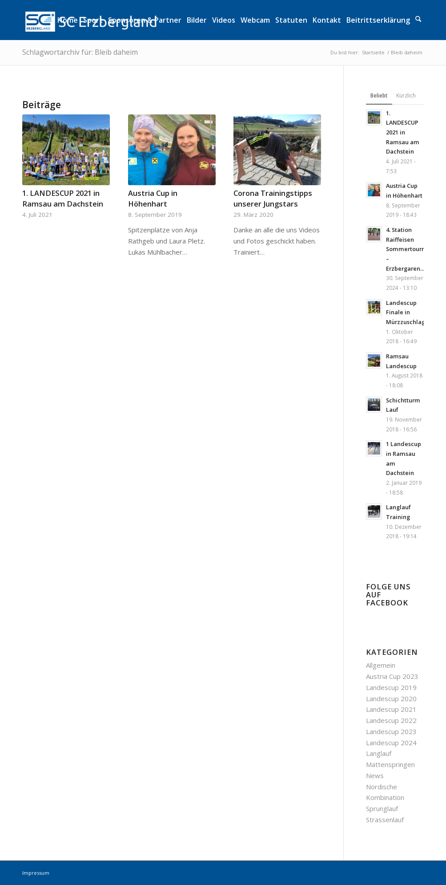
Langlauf (378, 753)
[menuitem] (67, 20)
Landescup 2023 (391, 731)
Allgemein (380, 665)
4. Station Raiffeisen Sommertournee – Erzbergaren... (409, 249)
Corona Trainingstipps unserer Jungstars (272, 198)
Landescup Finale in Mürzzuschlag (405, 312)
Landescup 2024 (391, 742)
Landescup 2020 (391, 698)
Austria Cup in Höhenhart (152, 198)
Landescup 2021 (391, 709)
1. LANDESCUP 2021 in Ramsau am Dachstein (62, 198)
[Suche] (418, 20)
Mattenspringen (390, 764)
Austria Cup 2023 (392, 676)
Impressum (35, 872)
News (375, 775)
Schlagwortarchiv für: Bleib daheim (80, 52)
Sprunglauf (382, 808)
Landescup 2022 (391, 720)
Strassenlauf (385, 819)
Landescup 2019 (391, 687)
